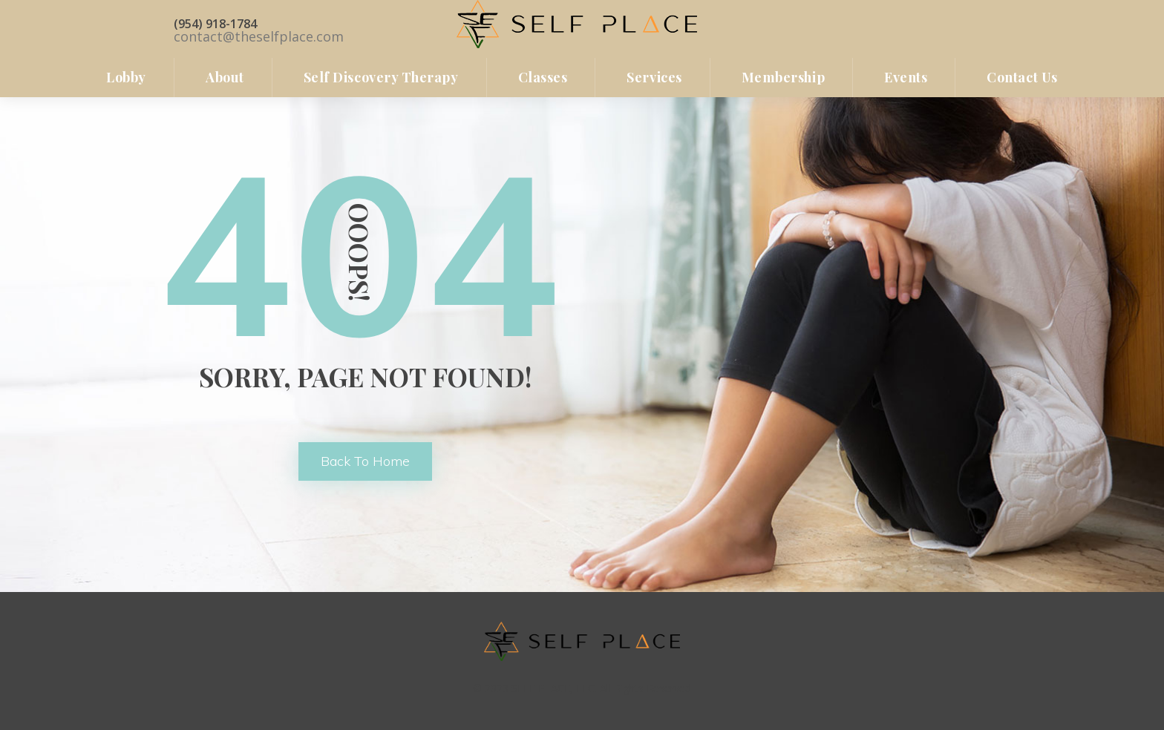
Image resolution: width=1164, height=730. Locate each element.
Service (654, 77)
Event (905, 77)
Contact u (1022, 77)
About (225, 77)
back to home (365, 461)
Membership (783, 77)
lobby (126, 77)
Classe (543, 77)
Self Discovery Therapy (381, 77)
